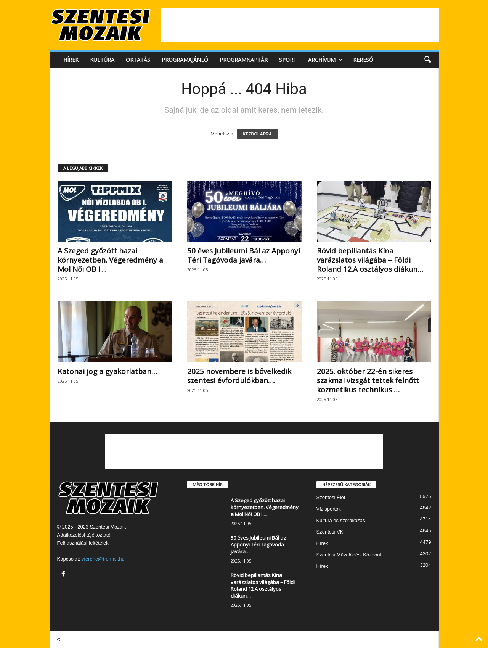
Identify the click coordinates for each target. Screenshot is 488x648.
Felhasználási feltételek (83, 543)
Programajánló (185, 59)
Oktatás (138, 59)
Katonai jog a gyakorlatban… (107, 371)
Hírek (71, 59)
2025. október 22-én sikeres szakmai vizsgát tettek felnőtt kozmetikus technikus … (368, 380)
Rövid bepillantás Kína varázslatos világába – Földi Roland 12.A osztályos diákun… (370, 260)
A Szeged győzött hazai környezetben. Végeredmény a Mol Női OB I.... (110, 260)
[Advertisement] (300, 25)
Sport (288, 59)
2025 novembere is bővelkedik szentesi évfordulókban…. (239, 375)
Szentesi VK (330, 532)
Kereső (363, 59)
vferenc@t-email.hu (103, 559)
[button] (427, 60)
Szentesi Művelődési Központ (349, 555)
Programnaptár (244, 59)
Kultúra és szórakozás (340, 520)
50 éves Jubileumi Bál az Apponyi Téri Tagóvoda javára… (243, 255)
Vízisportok (328, 509)
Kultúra (102, 59)
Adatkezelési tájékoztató (84, 535)
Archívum (325, 60)
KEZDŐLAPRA (257, 134)
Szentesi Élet (330, 497)
